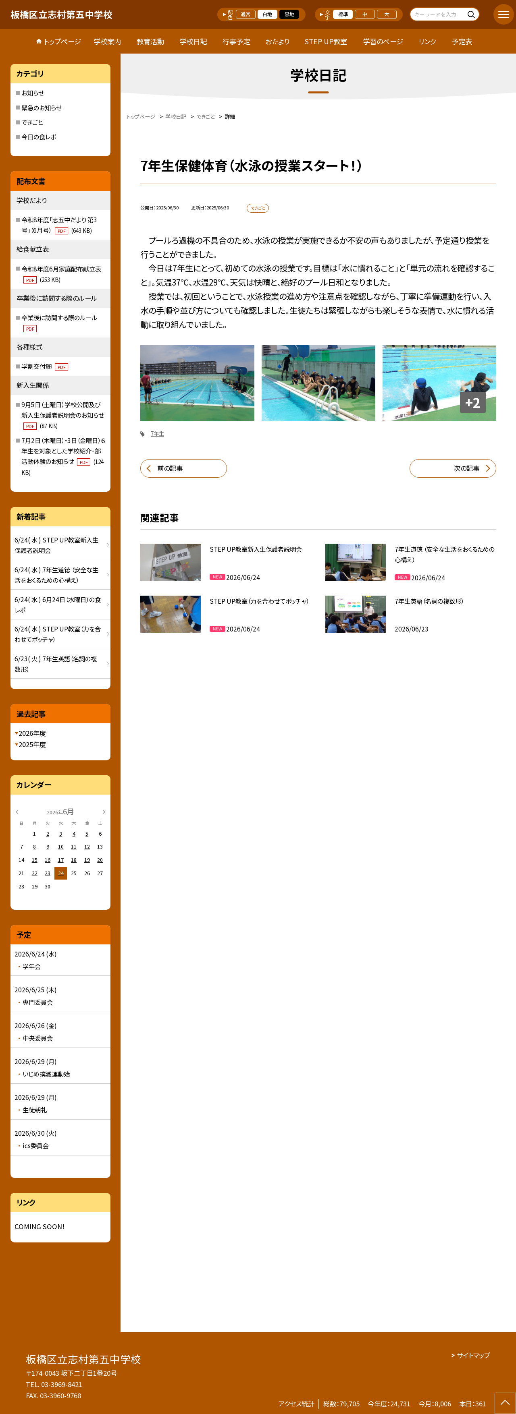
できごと (32, 122)
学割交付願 (44, 366)
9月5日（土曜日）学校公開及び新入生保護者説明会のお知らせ (62, 415)
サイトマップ (473, 1355)
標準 (343, 14)
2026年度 (32, 733)
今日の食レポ (38, 136)
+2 (473, 402)
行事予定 (236, 41)
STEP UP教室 (326, 41)
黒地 (289, 14)
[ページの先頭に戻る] (505, 1403)
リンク (427, 41)
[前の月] (16, 811)
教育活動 (150, 41)
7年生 (157, 433)
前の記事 (170, 468)
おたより (277, 41)
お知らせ (32, 92)
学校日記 (193, 41)
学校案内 (107, 41)
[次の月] (104, 811)
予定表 (462, 41)
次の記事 (466, 468)
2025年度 (32, 744)
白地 (267, 14)
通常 (245, 14)
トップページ (62, 41)
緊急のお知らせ (41, 107)
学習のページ (383, 41)
